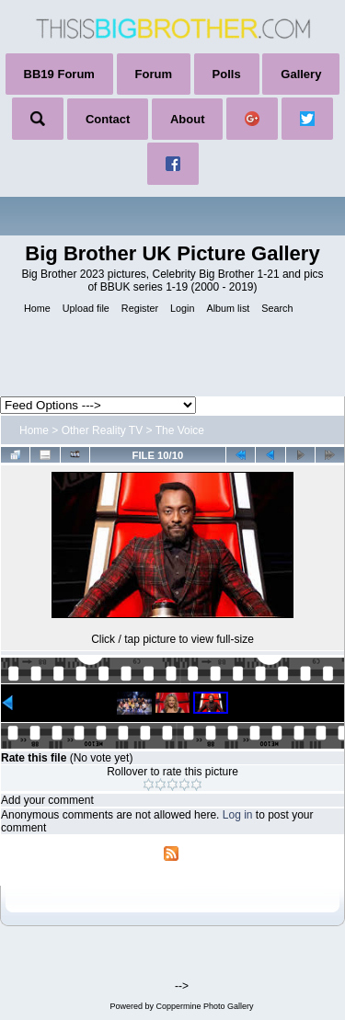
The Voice (179, 430)
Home (34, 430)
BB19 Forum (59, 74)
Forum (153, 74)
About (187, 119)
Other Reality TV (102, 430)
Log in (238, 814)
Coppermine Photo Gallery (204, 1006)
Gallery (301, 74)
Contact (108, 119)
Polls (227, 74)
